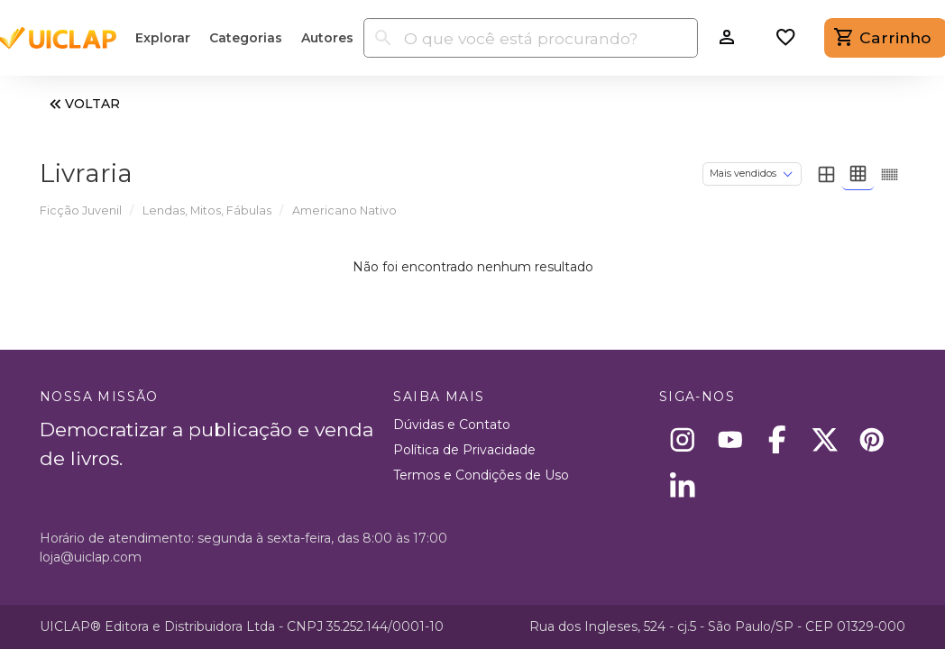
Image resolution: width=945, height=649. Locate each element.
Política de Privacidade (464, 450)
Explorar (162, 38)
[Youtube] (730, 439)
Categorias (245, 38)
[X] (825, 439)
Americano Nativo (344, 210)
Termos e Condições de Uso (481, 475)
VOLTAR (83, 104)
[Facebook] (778, 439)
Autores (327, 38)
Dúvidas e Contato (451, 424)
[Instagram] (683, 439)
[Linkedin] (683, 487)
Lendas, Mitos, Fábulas (206, 210)
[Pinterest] (872, 439)
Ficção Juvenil (81, 210)
